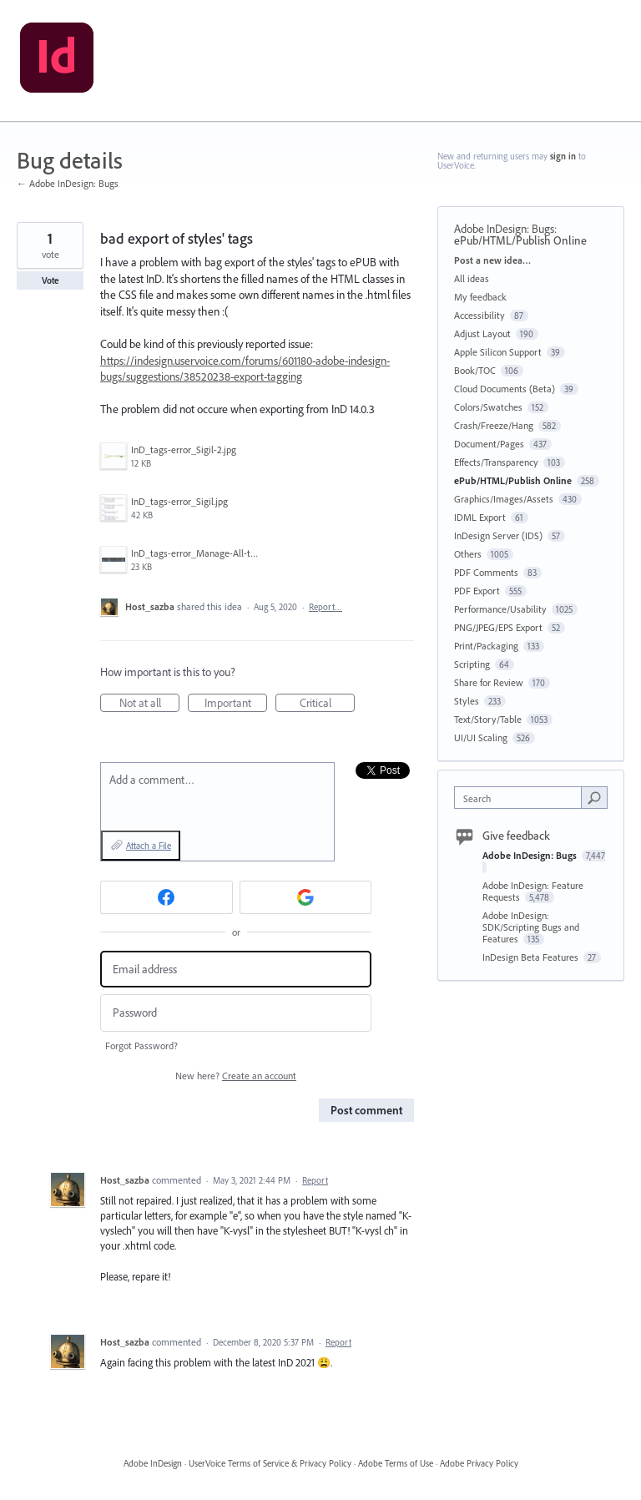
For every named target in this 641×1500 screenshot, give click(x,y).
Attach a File (148, 845)
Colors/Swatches (488, 407)
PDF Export (477, 590)
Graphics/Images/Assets (503, 498)
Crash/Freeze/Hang (493, 425)
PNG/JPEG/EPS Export (498, 627)
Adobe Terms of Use (395, 1463)
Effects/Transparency (496, 462)
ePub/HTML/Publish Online (520, 240)
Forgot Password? (141, 1045)
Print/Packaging (486, 645)
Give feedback (516, 835)
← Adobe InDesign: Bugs (68, 183)
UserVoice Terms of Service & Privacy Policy (270, 1463)
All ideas (471, 278)
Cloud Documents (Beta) (504, 388)
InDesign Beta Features (531, 957)
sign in (563, 156)
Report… (325, 607)
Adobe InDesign (153, 1463)
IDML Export (480, 517)
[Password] (235, 1013)
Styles (466, 700)
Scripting (472, 664)
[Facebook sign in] (166, 897)
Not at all (149, 703)
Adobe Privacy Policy (479, 1463)
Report (315, 1180)
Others (468, 554)
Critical (328, 703)
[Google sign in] (306, 897)
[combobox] (521, 797)
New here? (235, 1075)
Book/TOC (475, 370)
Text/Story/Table (488, 719)
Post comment (366, 1110)
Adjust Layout (482, 333)
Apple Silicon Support (498, 352)
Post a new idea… (492, 260)
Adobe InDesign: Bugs (504, 228)
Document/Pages (489, 443)
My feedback (480, 296)
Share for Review (488, 682)
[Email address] (235, 969)
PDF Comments (486, 572)
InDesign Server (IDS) (498, 535)
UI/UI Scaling (480, 737)
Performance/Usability (500, 609)
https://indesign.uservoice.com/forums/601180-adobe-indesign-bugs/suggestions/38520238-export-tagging (245, 369)
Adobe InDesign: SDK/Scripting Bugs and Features (530, 927)
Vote (50, 280)
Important (236, 703)
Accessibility (479, 315)
